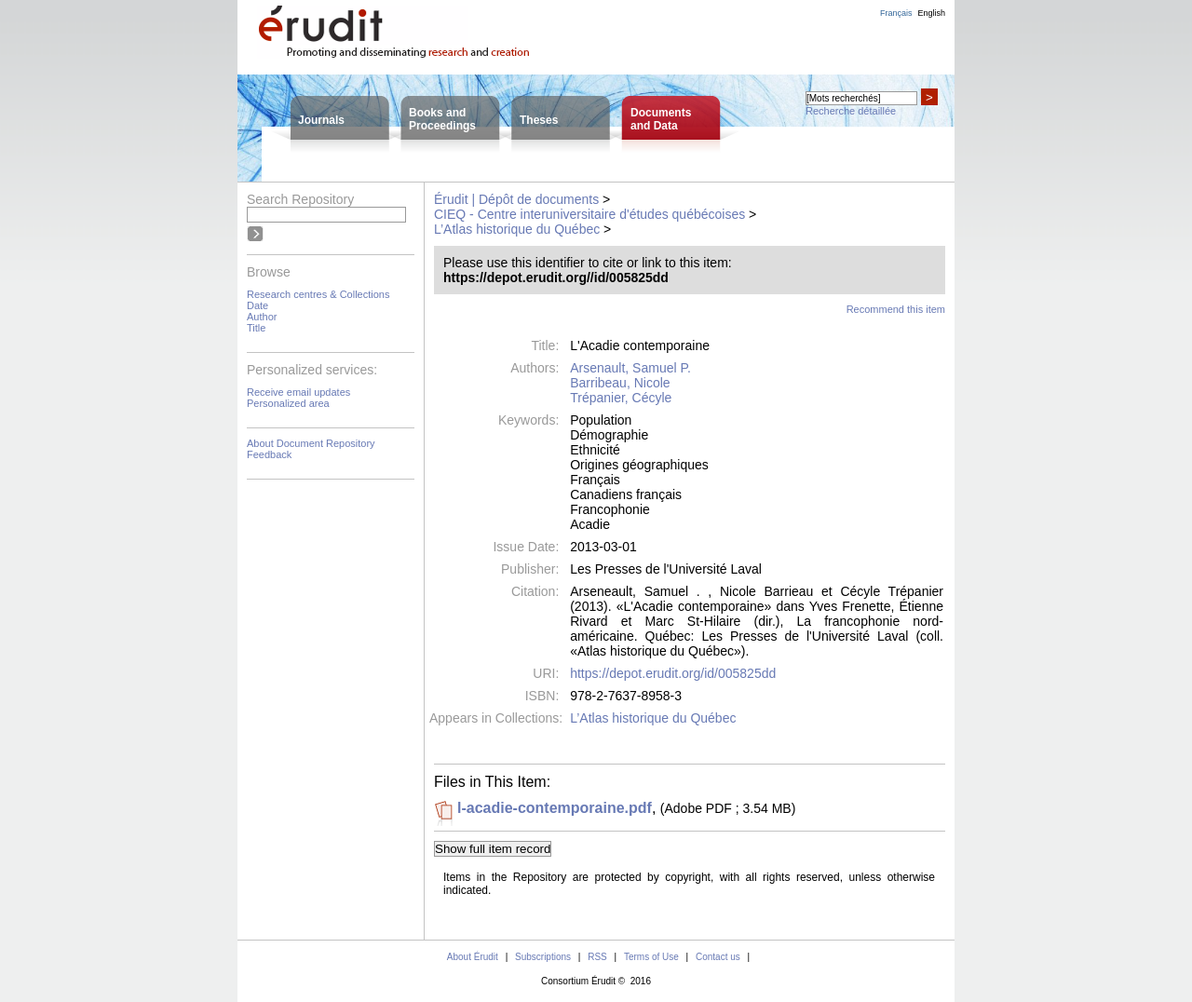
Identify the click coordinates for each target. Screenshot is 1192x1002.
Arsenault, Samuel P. (630, 367)
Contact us (718, 957)
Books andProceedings (442, 119)
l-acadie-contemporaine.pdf (554, 808)
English (931, 13)
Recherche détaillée (851, 110)
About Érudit (472, 957)
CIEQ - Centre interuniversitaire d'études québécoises (589, 214)
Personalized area (288, 403)
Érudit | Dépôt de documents (516, 199)
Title (256, 327)
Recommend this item (896, 309)
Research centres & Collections (318, 294)
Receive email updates (298, 392)
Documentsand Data (660, 119)
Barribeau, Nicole (620, 382)
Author (262, 316)
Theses (539, 120)
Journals (321, 120)
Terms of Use (651, 957)
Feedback (269, 454)
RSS (597, 957)
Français (896, 13)
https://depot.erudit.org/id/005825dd (673, 673)
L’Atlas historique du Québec (517, 229)
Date (257, 305)
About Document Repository (311, 443)
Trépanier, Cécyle (620, 397)
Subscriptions (543, 957)
